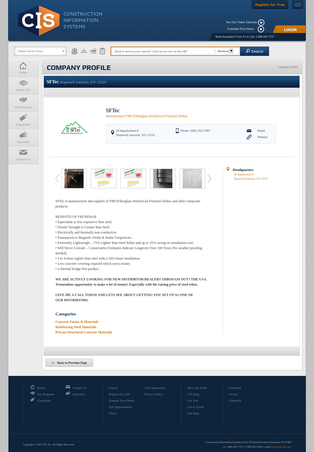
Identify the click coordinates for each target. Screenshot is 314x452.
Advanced (224, 51)
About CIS (23, 85)
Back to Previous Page (69, 362)
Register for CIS (119, 394)
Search (255, 51)
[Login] (289, 29)
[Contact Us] (297, 5)
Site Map (193, 413)
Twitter (233, 394)
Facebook (235, 387)
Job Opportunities (120, 407)
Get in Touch (195, 407)
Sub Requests (23, 102)
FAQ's (113, 413)
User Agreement (155, 387)
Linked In (235, 400)
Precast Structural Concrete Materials (83, 332)
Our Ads (192, 400)
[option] (74, 178)
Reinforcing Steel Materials (75, 327)
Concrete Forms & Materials (76, 322)
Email (261, 130)
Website (262, 137)
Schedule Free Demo (242, 28)
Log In (113, 387)
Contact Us (23, 154)
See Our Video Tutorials (241, 22)
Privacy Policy (154, 394)
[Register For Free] (270, 5)
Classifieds (23, 120)
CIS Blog (193, 394)
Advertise (23, 137)
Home (23, 68)
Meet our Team (197, 387)
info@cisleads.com (281, 446)
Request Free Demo (121, 400)
